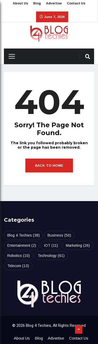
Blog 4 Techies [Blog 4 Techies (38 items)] (23, 235)
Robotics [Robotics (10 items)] (18, 256)
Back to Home (49, 165)
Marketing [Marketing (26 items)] (78, 245)
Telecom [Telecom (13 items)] (18, 266)
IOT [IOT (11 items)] (51, 245)
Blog (37, 3)
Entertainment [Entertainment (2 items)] (21, 245)
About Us (20, 3)
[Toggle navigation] (10, 56)
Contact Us (76, 3)
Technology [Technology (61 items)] (51, 256)
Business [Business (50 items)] (59, 235)
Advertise (54, 3)
